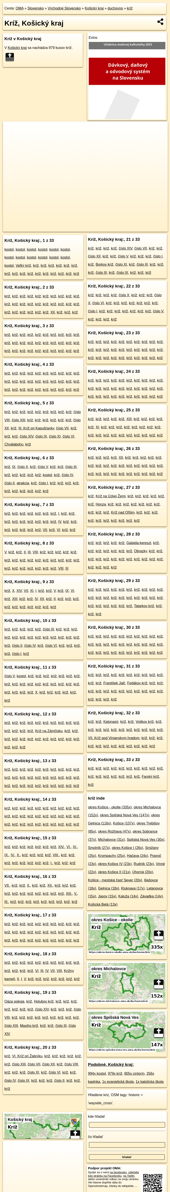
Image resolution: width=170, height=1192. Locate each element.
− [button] (10, 135)
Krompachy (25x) (111, 856)
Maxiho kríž (29, 1026)
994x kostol (97, 1073)
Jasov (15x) (107, 896)
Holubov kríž (44, 1001)
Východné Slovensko (64, 8)
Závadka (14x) (151, 896)
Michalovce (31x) (111, 839)
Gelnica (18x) (108, 888)
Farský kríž (150, 776)
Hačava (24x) (137, 856)
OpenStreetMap (82, 228)
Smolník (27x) (99, 848)
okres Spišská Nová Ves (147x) (124, 815)
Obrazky (140, 551)
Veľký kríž (23, 265)
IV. (13, 855)
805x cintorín (134, 1073)
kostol (9, 249)
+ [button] (10, 129)
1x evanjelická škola (118, 1082)
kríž (130, 8)
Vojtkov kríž (145, 722)
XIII (14, 599)
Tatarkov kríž (144, 606)
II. (28, 885)
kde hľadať (96, 1116)
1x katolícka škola (150, 1082)
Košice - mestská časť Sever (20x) (115, 880)
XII (52, 312)
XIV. (61, 847)
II (25, 552)
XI (31, 591)
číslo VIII (71, 1064)
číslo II (9, 483)
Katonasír (110, 722)
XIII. (69, 893)
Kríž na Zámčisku (49, 731)
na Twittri (128, 1175)
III (29, 552)
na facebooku (118, 1172)
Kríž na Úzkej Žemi (111, 496)
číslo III (71, 467)
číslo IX (41, 436)
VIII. (56, 855)
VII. (7, 885)
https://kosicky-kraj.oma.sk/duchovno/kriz (143, 228)
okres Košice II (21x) (114, 872)
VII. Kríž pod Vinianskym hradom (114, 738)
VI (58, 530)
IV (59, 522)
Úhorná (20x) (142, 872)
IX (13, 467)
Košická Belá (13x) (103, 904)
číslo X (22, 467)
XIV (19, 591)
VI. (68, 847)
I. (51, 863)
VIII (35, 552)
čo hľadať (95, 1137)
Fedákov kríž (137, 683)
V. (75, 893)
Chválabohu (13, 444)
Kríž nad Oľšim (123, 512)
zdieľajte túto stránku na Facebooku (113, 1174)
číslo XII (48, 1064)
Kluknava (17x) (133, 888)
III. (6, 902)
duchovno (115, 8)
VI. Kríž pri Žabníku (27, 1056)
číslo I (43, 483)
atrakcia (23, 483)
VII (45, 530)
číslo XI (54, 436)
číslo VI (68, 436)
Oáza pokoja (14, 1001)
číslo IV (67, 475)
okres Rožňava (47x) (114, 831)
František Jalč (114, 683)
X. (18, 855)
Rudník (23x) (144, 864)
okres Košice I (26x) (127, 848)
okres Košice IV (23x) (115, 864)
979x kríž (115, 1073)
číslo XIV (26, 436)
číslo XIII (18, 420)
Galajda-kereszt (138, 543)
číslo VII (62, 428)
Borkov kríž (104, 264)
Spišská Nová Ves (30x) (145, 839)
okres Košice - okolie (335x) (110, 807)
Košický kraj (94, 8)
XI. (75, 847)
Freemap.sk (104, 228)
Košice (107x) (124, 823)
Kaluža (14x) (128, 896)
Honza (101, 504)
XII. (50, 885)
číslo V (43, 467)
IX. (6, 855)
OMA (20, 8)
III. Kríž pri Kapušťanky (36, 428)
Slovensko (35, 8)
